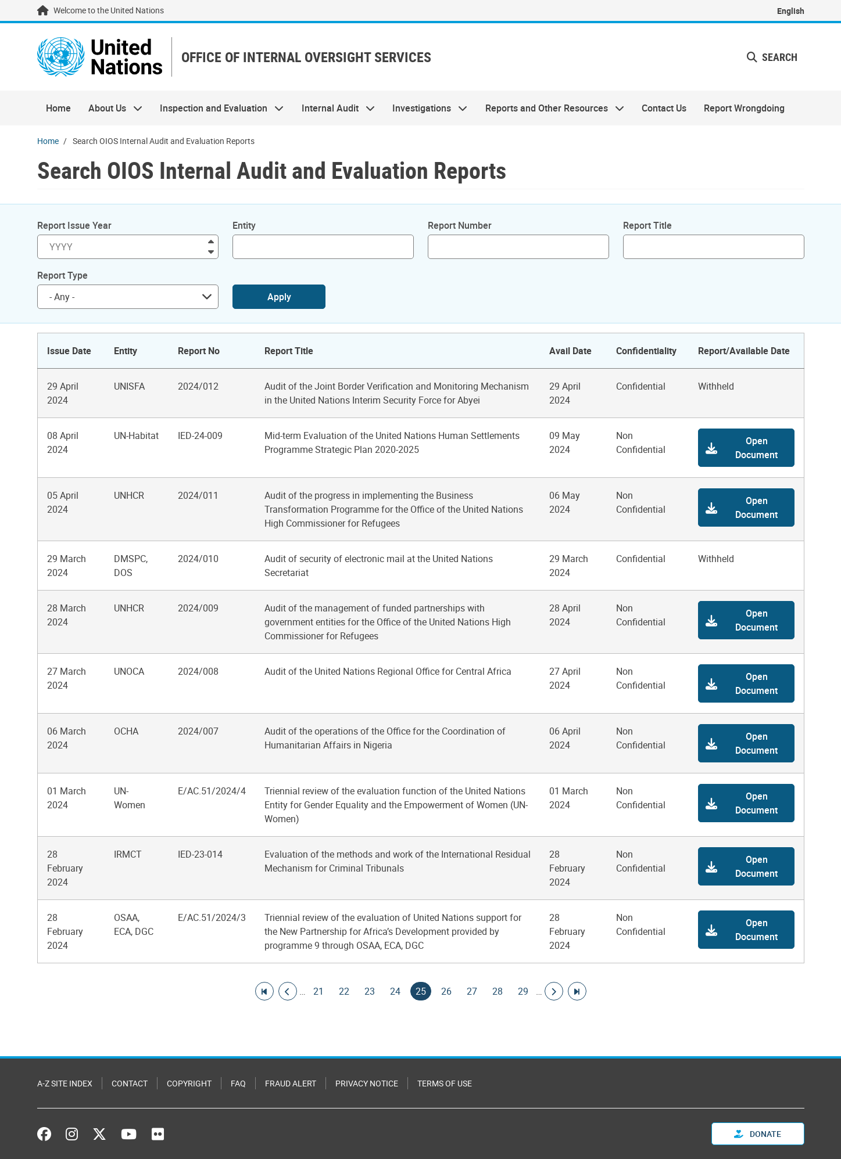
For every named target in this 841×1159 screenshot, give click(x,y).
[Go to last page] (577, 991)
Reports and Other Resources (550, 108)
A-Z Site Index (64, 1083)
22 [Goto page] (344, 991)
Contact (130, 1083)
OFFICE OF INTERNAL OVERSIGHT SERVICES (306, 57)
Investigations (425, 108)
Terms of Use (444, 1083)
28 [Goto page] (497, 991)
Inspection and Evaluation (217, 108)
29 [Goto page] (523, 991)
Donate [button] (757, 1133)
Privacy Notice (366, 1083)
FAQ (238, 1083)
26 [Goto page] (446, 991)
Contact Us (664, 108)
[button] (746, 448)
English (790, 10)
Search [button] (772, 57)
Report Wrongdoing (744, 108)
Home (58, 108)
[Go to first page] (264, 991)
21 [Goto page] (318, 991)
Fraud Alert (290, 1083)
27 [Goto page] (471, 991)
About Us (111, 108)
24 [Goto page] (395, 991)
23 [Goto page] (369, 991)
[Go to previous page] (287, 991)
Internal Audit (334, 108)
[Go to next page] (554, 991)
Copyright (189, 1083)
